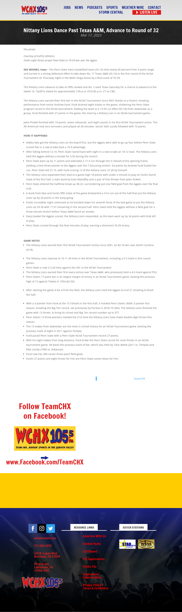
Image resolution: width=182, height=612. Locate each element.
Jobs (67, 7)
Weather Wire (133, 7)
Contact (154, 7)
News (79, 7)
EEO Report (90, 551)
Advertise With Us (94, 536)
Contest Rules (92, 543)
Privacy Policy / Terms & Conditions (95, 586)
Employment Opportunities (92, 576)
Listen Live (148, 12)
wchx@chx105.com (45, 538)
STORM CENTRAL (111, 12)
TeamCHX (139, 378)
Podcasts (94, 7)
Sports (112, 7)
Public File (90, 566)
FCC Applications (94, 559)
